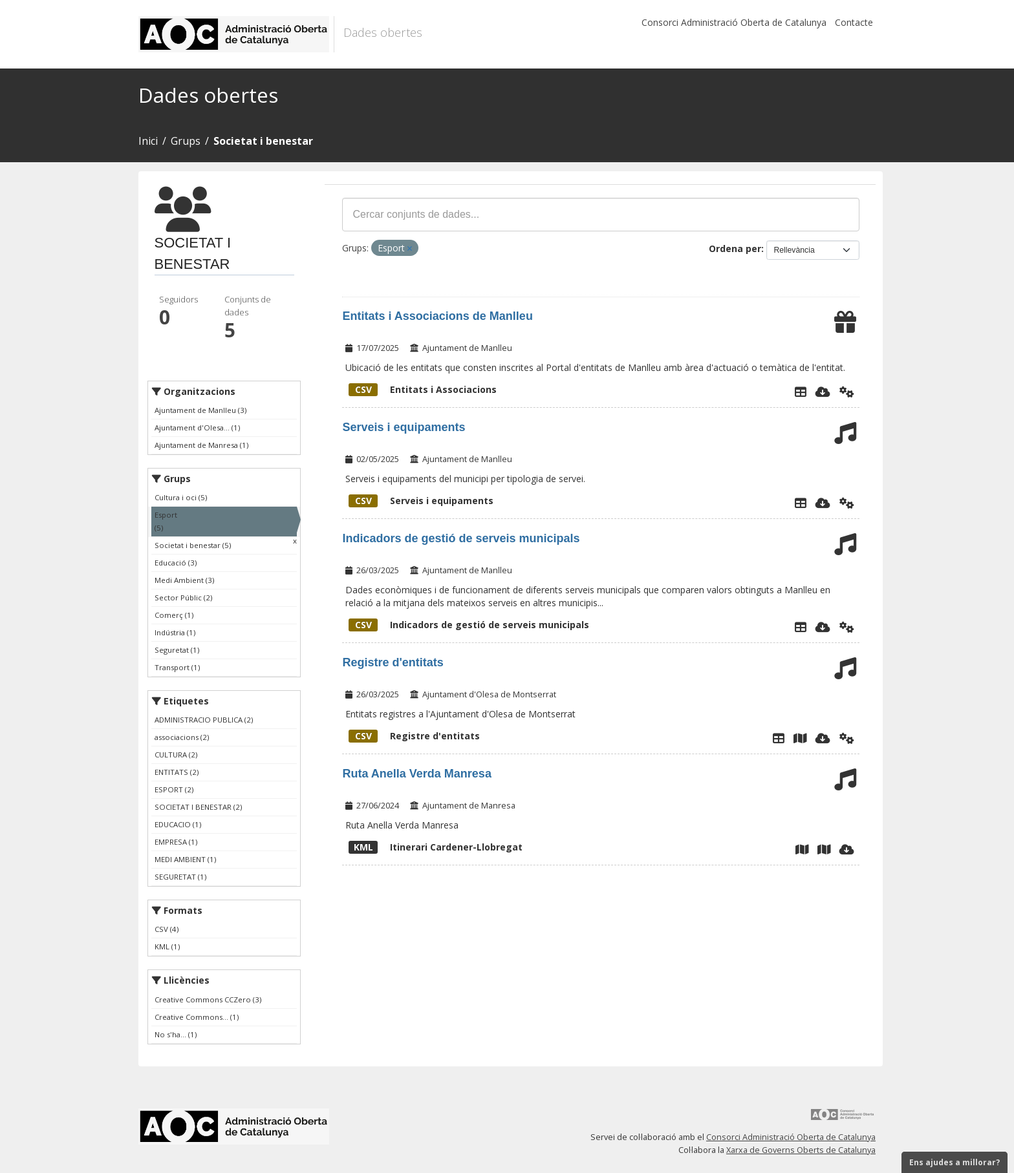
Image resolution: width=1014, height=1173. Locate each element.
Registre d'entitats (392, 662)
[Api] (846, 392)
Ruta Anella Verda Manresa (416, 773)
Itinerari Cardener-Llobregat (436, 847)
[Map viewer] (801, 849)
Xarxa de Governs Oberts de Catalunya (801, 1150)
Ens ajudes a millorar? (954, 1162)
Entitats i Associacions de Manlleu (437, 316)
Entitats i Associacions (423, 389)
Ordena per (735, 248)
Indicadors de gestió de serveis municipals (460, 538)
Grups (185, 141)
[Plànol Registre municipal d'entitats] (799, 738)
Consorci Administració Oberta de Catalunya (734, 22)
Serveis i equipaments (403, 427)
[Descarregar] (822, 392)
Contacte (854, 22)
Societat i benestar (263, 141)
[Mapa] (823, 849)
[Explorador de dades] (800, 392)
